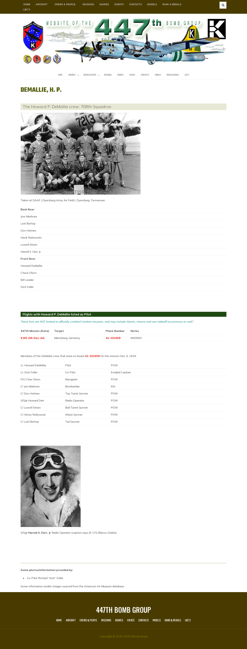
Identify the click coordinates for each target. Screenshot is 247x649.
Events (119, 4)
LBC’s (26, 9)
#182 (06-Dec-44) (33, 338)
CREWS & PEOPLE (65, 4)
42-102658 (113, 338)
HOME (26, 4)
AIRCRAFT (41, 4)
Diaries (104, 4)
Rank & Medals (171, 4)
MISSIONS (88, 4)
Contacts (135, 4)
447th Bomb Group (123, 609)
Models (152, 4)
